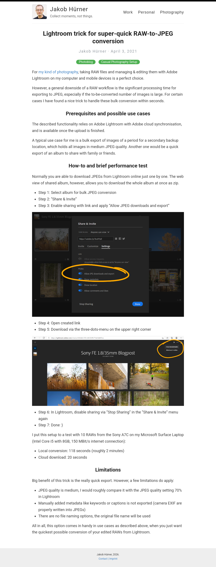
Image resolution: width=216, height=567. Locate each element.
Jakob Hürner (69, 9)
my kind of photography (58, 72)
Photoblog (86, 62)
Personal (146, 12)
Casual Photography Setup (119, 62)
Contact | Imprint (108, 558)
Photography (172, 12)
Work (128, 12)
